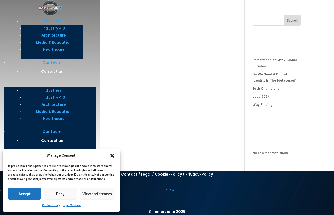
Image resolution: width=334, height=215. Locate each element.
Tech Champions (266, 88)
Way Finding (263, 104)
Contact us (52, 71)
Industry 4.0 (53, 28)
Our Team (52, 62)
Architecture (53, 35)
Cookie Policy (51, 205)
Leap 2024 (261, 96)
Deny (60, 193)
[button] (112, 155)
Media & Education (54, 42)
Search (292, 20)
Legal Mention (72, 205)
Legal (146, 174)
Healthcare (54, 49)
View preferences (97, 193)
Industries (52, 21)
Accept (25, 193)
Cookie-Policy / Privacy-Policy (184, 174)
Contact (129, 174)
